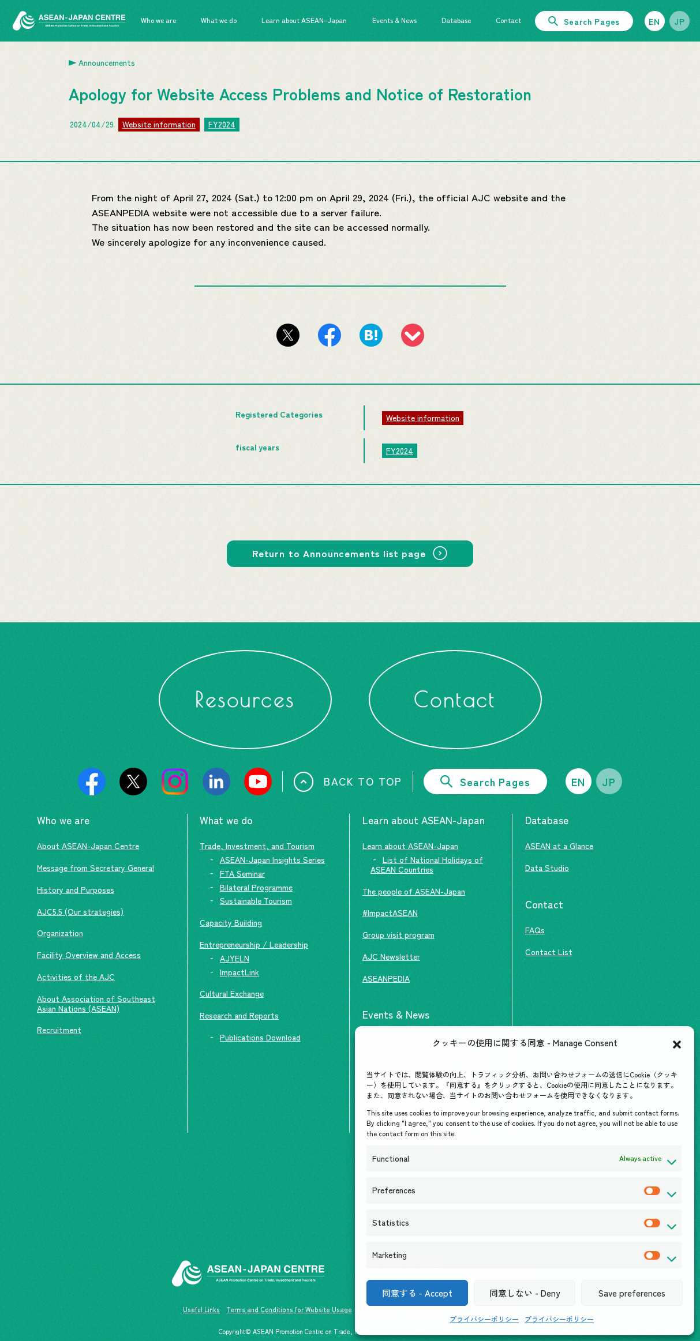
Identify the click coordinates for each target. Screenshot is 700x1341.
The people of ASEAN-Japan (413, 891)
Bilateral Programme (256, 887)
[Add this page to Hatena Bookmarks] (371, 335)
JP (680, 21)
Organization (60, 932)
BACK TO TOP (347, 781)
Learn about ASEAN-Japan (410, 845)
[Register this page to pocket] (412, 335)
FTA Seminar (242, 873)
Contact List (548, 951)
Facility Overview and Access (89, 954)
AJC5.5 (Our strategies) (80, 911)
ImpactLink (239, 972)
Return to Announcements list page (339, 553)
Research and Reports (239, 1015)
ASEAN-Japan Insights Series (272, 859)
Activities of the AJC (76, 976)
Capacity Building (231, 922)
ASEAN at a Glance (559, 845)
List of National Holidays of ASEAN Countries (426, 864)
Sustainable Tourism (256, 900)
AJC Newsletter (391, 956)
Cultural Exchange (232, 993)
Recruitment (59, 1029)
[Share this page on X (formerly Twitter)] (288, 335)
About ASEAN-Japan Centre (88, 845)
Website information (159, 124)
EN (655, 21)
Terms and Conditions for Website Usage (289, 1309)
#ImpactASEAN (390, 912)
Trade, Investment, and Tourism (257, 845)
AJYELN (234, 958)
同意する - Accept (417, 1293)
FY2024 (221, 124)
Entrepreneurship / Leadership (254, 944)
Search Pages (584, 21)
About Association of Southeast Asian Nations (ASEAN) (96, 1003)
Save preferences (631, 1293)
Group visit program (398, 934)
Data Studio (547, 867)
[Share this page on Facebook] (329, 335)
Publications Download (260, 1037)
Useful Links (201, 1309)
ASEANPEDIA (386, 978)
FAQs (535, 930)
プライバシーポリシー (484, 1319)
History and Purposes (75, 889)
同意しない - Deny (524, 1293)
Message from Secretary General (95, 867)
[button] (677, 1043)
